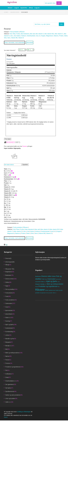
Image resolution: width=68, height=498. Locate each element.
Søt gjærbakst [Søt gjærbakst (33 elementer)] (43, 292)
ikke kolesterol (25, 33)
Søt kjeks (8, 388)
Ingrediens (14, 12)
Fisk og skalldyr (9, 289)
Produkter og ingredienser (12, 367)
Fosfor (18, 33)
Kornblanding (9, 331)
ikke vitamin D (18, 231)
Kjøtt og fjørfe (9, 324)
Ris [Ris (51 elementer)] (58, 286)
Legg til (16, 7)
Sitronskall (30, 42)
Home (6, 12)
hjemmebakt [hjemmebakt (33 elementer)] (58, 279)
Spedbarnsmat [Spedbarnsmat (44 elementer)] (51, 290)
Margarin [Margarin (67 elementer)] (37, 284)
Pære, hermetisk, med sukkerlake (14, 42)
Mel (6, 349)
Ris (6, 370)
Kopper (43, 35)
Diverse (7, 258)
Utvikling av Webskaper (24, 411)
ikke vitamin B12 (49, 33)
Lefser (7, 335)
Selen (66, 35)
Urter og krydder (10, 398)
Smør (6, 377)
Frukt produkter (14, 31)
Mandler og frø (9, 338)
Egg (6, 286)
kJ (39, 35)
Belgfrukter (8, 271)
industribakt (8, 314)
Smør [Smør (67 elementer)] (46, 290)
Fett (11, 33)
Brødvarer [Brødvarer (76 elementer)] (38, 276)
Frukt (6, 296)
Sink (5, 37)
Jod (15, 35)
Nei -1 (30, 49)
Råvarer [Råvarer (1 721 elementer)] (40, 289)
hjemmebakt (9, 310)
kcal (37, 35)
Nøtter (7, 356)
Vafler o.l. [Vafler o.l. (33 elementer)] (54, 292)
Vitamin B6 (14, 37)
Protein (61, 35)
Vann (8, 37)
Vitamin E (21, 37)
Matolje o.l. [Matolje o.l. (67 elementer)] (43, 284)
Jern (11, 35)
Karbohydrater (31, 35)
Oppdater (25, 164)
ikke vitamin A (39, 33)
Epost (6, 417)
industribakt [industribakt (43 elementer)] (38, 281)
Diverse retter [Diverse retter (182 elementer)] (46, 276)
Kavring (7, 321)
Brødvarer (8, 275)
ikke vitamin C (59, 33)
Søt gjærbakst (9, 384)
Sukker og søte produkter (12, 395)
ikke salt (32, 33)
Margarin (7, 342)
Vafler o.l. (8, 402)
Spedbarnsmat (9, 391)
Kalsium (23, 35)
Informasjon (8, 262)
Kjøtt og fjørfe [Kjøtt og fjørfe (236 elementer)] (51, 281)
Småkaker (8, 374)
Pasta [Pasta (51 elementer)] (36, 286)
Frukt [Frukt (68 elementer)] (43, 279)
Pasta (7, 359)
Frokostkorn (8, 293)
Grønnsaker (8, 303)
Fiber (14, 33)
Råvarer (10, 7)
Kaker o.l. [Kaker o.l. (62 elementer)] (43, 281)
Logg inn (37, 7)
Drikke (7, 282)
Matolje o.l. (8, 345)
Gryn (6, 307)
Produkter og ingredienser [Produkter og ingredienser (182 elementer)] (48, 286)
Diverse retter (9, 278)
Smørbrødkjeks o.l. (10, 381)
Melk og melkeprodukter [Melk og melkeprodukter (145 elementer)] (55, 284)
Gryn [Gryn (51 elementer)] (46, 279)
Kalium (19, 35)
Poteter (7, 363)
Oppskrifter (23, 7)
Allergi (31, 7)
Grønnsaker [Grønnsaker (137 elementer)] (51, 279)
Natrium (56, 35)
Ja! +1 (22, 49)
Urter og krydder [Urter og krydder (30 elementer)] (49, 292)
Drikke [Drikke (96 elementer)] (54, 276)
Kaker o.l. (8, 317)
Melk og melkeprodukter (12, 352)
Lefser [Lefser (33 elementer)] (58, 281)
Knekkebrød (8, 328)
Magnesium (49, 35)
